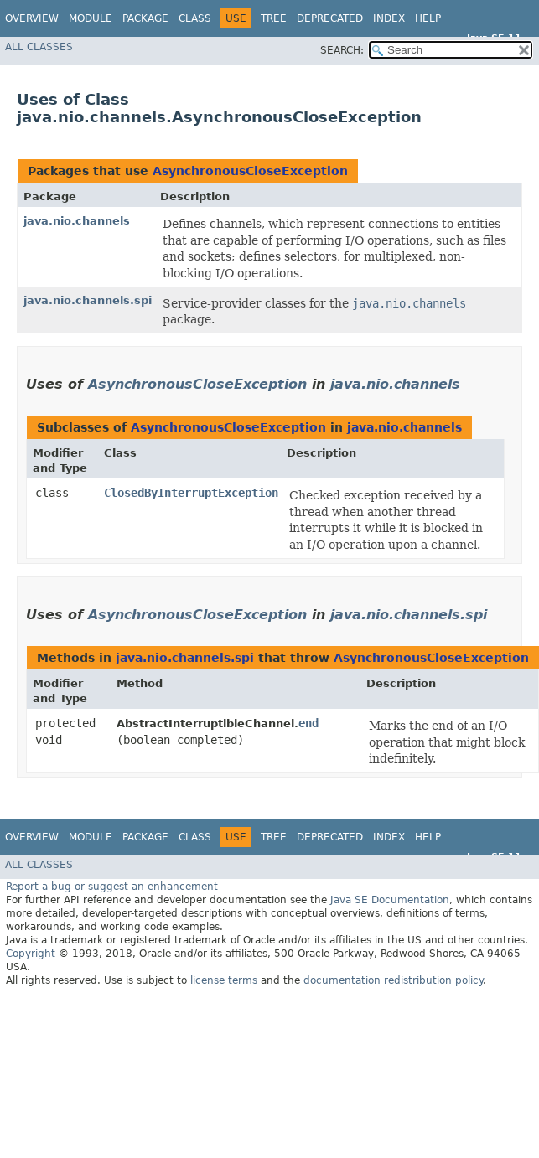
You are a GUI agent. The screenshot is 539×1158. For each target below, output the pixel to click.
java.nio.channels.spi (87, 300)
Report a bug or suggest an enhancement (112, 886)
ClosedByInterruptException (191, 492)
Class (195, 18)
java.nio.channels (76, 221)
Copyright (30, 953)
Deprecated (330, 18)
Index (389, 18)
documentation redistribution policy (393, 980)
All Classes (39, 47)
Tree (274, 18)
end (308, 723)
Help (428, 18)
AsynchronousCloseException (250, 171)
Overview (32, 18)
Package (145, 18)
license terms (223, 980)
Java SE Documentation (389, 900)
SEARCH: (342, 50)
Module (90, 18)
